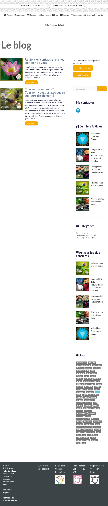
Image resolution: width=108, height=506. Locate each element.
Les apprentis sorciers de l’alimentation (89, 172)
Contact (64, 15)
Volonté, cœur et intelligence (89, 188)
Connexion (77, 15)
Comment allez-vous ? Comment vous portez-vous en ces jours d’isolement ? (45, 92)
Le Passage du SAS (54, 25)
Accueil (8, 15)
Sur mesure (45, 15)
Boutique (32, 15)
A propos (19, 15)
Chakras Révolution (94, 15)
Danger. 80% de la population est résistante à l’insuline (89, 155)
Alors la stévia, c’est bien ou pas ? (90, 204)
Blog (55, 15)
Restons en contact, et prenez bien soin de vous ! (44, 61)
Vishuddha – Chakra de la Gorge (88, 139)
